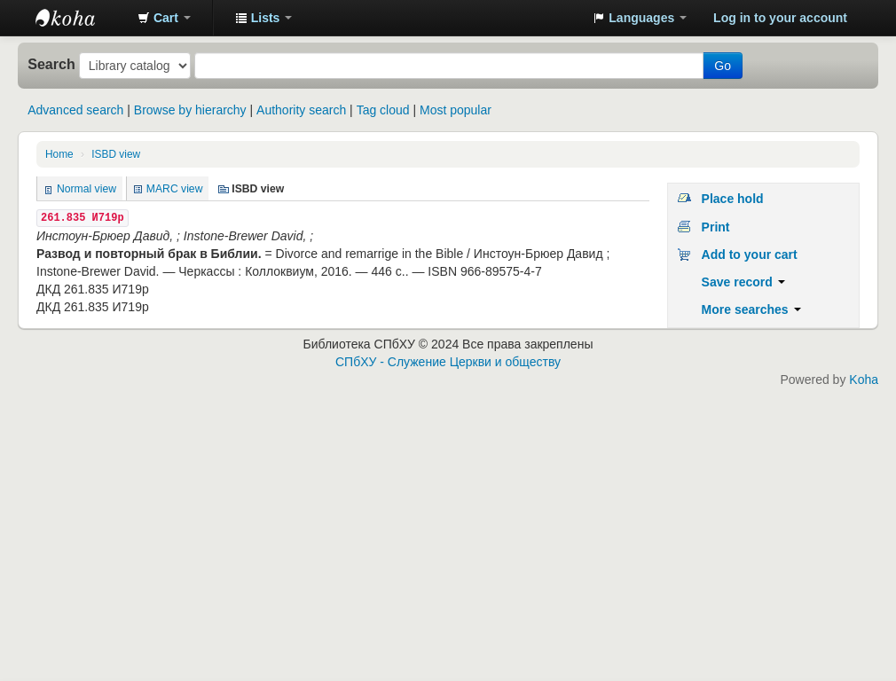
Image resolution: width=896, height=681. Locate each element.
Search (51, 64)
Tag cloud (383, 110)
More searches (751, 309)
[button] (164, 17)
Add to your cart (750, 254)
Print (716, 227)
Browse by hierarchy (190, 110)
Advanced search (75, 110)
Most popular (455, 110)
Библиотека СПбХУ (79, 17)
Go (722, 66)
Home (59, 154)
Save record (743, 282)
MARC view (174, 189)
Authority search (301, 110)
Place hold (733, 199)
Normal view (86, 189)
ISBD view (115, 154)
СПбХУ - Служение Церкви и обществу (448, 362)
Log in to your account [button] (780, 18)
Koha (863, 379)
